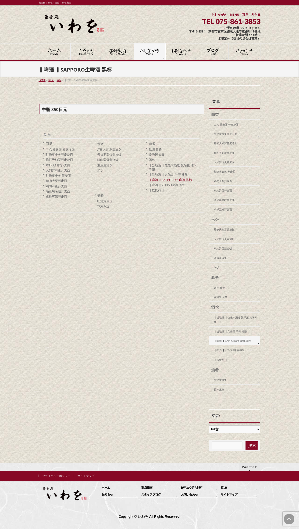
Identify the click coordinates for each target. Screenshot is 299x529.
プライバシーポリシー (56, 476)
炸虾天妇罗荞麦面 (58, 165)
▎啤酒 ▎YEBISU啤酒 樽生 (167, 185)
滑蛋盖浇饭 (104, 165)
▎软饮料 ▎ (157, 190)
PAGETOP (249, 466)
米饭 (100, 143)
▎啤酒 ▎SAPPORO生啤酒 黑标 (170, 180)
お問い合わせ (189, 495)
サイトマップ (86, 476)
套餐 (152, 143)
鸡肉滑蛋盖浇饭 (107, 160)
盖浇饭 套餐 (157, 154)
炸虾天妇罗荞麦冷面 (59, 160)
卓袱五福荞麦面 (56, 196)
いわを (143, 516)
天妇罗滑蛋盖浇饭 (109, 154)
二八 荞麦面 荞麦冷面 (60, 149)
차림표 (255, 14)
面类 (49, 143)
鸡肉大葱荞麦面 (56, 181)
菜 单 (47, 135)
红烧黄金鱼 (104, 201)
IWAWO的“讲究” (192, 488)
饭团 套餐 (155, 149)
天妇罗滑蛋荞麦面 (58, 170)
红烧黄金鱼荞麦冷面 (59, 154)
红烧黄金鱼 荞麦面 (58, 175)
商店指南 (147, 488)
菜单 (245, 14)
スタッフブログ (151, 495)
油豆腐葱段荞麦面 (58, 191)
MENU (234, 14)
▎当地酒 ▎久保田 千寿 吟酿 (168, 174)
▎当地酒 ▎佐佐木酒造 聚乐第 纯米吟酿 (173, 167)
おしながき (219, 14)
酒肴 (100, 195)
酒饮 (152, 160)
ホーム (106, 488)
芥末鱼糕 (103, 206)
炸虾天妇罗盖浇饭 (109, 149)
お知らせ (107, 495)
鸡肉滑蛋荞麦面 (56, 186)
